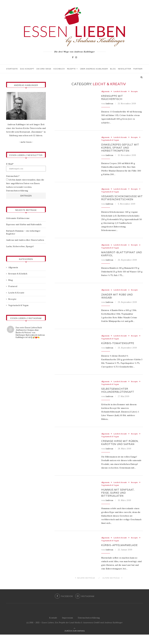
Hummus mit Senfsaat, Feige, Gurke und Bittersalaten (119, 501)
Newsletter (124, 69)
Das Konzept (27, 69)
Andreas (109, 104)
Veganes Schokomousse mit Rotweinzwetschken (121, 200)
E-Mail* (10, 164)
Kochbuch (59, 69)
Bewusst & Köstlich (17, 273)
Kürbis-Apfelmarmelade (120, 554)
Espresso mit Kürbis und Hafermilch (23, 224)
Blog (113, 69)
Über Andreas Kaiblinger (94, 69)
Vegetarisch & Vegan (122, 141)
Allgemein (105, 91)
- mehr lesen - (26, 142)
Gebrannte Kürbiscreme (18, 218)
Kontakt (53, 627)
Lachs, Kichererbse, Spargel (19, 246)
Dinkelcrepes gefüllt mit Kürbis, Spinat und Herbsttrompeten (121, 149)
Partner (137, 69)
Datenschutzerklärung (17, 190)
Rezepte (71, 69)
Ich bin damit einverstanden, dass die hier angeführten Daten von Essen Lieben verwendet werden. (25, 183)
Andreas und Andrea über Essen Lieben (25, 240)
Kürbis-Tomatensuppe (118, 348)
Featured (12, 286)
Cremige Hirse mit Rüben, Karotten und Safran (121, 449)
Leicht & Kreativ (121, 91)
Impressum (67, 627)
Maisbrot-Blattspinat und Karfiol (118, 257)
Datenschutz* (12, 176)
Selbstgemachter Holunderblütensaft (118, 396)
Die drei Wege (44, 69)
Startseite (12, 69)
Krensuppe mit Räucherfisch (113, 98)
